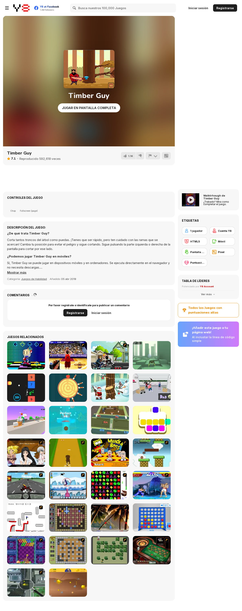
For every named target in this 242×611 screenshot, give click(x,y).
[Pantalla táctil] (194, 252)
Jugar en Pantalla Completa (89, 108)
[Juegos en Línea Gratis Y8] (21, 8)
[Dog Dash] (68, 453)
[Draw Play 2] (26, 517)
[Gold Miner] (68, 582)
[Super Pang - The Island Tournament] (110, 517)
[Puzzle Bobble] (26, 550)
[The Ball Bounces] (26, 420)
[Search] (74, 7)
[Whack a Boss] (110, 453)
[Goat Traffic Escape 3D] (110, 420)
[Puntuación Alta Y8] (194, 263)
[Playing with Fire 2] (68, 517)
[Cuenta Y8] (222, 231)
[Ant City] (26, 582)
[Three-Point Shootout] (68, 355)
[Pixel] (222, 252)
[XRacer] (152, 355)
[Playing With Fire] (68, 550)
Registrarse (225, 8)
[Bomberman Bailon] (26, 355)
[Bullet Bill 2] (152, 453)
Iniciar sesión (198, 8)
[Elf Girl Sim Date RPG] (26, 453)
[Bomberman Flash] (110, 550)
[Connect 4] (152, 517)
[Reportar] (153, 155)
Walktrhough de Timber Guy (214, 197)
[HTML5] (194, 241)
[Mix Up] (152, 420)
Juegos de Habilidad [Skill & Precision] (34, 279)
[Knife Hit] (68, 387)
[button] (16, 272)
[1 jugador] (194, 231)
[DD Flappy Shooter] (26, 387)
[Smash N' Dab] (152, 387)
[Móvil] (222, 241)
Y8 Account (207, 286)
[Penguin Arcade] (68, 485)
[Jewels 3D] (110, 485)
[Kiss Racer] (110, 355)
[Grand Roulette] (152, 550)
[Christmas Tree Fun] (110, 387)
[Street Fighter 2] (152, 485)
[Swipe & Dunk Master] (68, 420)
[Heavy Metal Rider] (26, 485)
